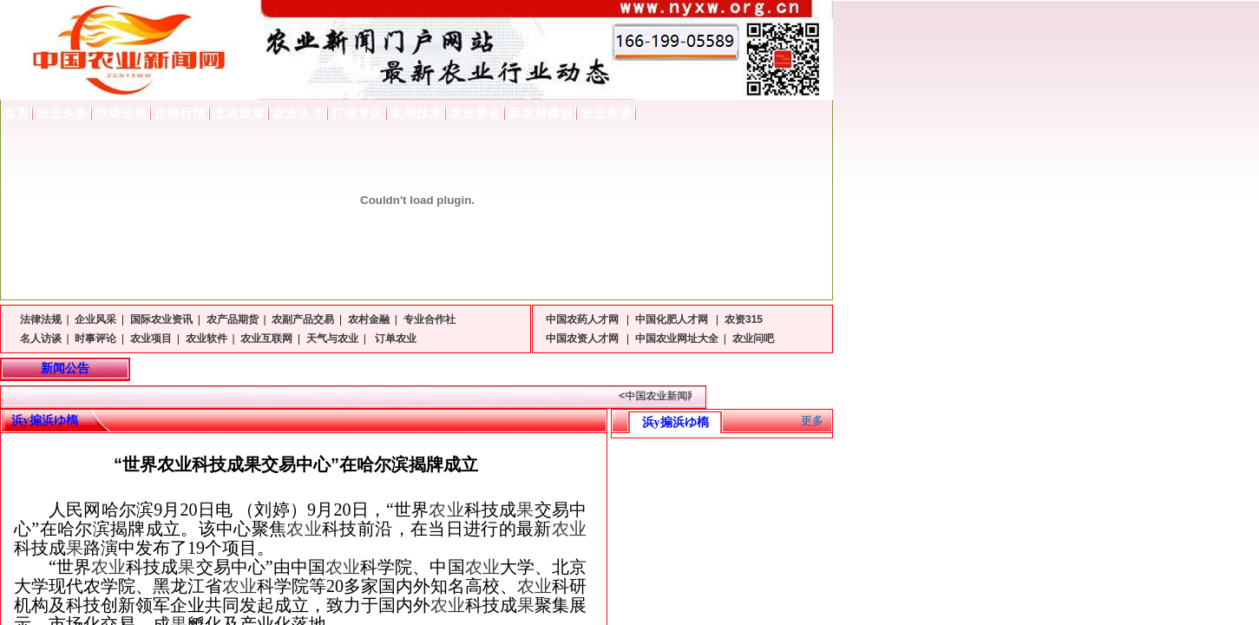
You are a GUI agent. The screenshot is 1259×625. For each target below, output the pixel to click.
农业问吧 (753, 338)
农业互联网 (266, 338)
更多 (812, 420)
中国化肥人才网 (673, 319)
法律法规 (41, 319)
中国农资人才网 (583, 338)
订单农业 (394, 338)
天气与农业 (332, 338)
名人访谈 (41, 338)
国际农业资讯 (161, 319)
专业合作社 (429, 319)
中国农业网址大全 (676, 338)
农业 (446, 509)
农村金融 (369, 319)
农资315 (744, 319)
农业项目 (151, 338)
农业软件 (206, 338)
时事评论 (95, 338)
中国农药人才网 (583, 319)
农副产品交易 (303, 319)
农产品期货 (233, 319)
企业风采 (95, 319)
